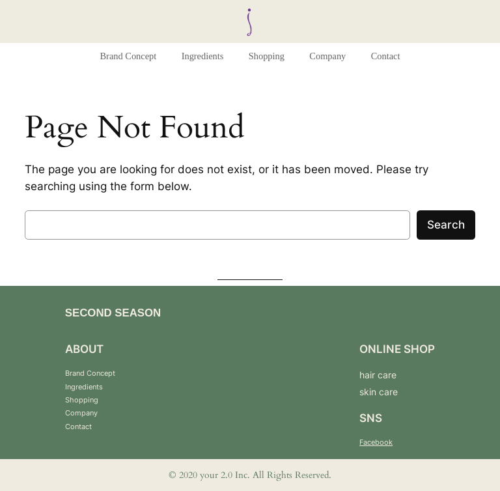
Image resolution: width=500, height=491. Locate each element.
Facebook (376, 442)
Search (446, 224)
